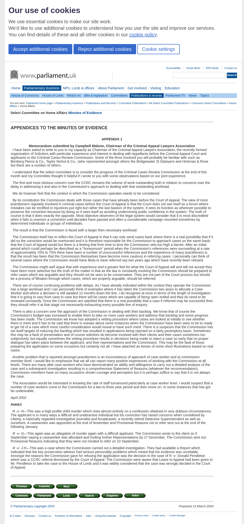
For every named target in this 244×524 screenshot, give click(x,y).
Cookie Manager (177, 515)
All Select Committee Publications (169, 103)
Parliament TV (175, 95)
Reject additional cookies (105, 49)
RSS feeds (212, 68)
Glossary (30, 515)
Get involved (137, 88)
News (193, 95)
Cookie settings (158, 49)
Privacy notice (141, 515)
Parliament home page (39, 103)
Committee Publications (132, 103)
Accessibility (173, 68)
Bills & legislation (95, 95)
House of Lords (52, 95)
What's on (74, 95)
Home (16, 88)
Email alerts (193, 68)
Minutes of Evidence (85, 113)
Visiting (155, 88)
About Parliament (111, 88)
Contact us (230, 68)
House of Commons (25, 95)
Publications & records (146, 95)
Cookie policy (158, 515)
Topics (204, 95)
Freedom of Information (68, 515)
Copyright (125, 515)
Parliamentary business (41, 88)
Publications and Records (101, 103)
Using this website (105, 515)
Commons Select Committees (209, 103)
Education (172, 88)
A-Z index (15, 515)
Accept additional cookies (40, 49)
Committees (119, 95)
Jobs (88, 515)
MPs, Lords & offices (78, 88)
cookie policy (143, 34)
